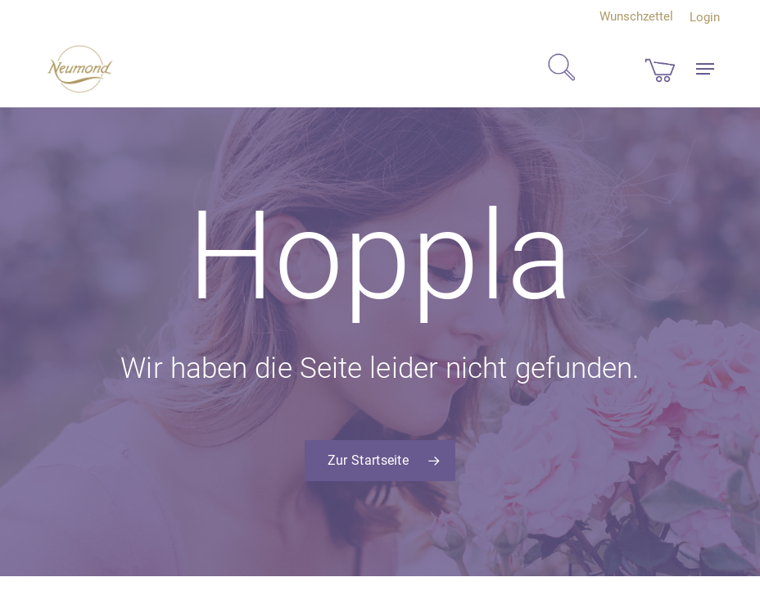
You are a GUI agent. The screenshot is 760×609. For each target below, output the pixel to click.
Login (705, 17)
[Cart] (660, 68)
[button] (705, 69)
